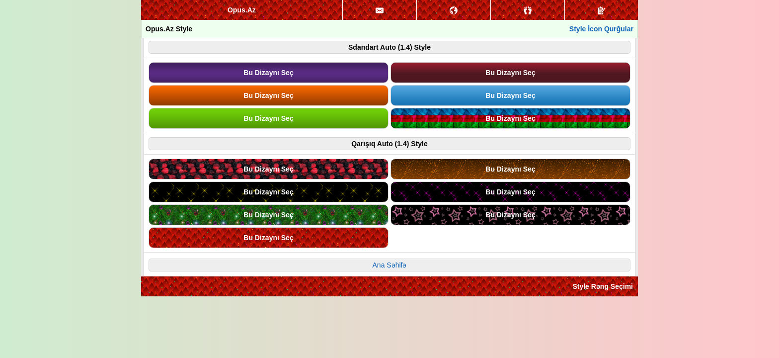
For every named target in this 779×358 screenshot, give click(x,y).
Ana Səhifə (390, 265)
